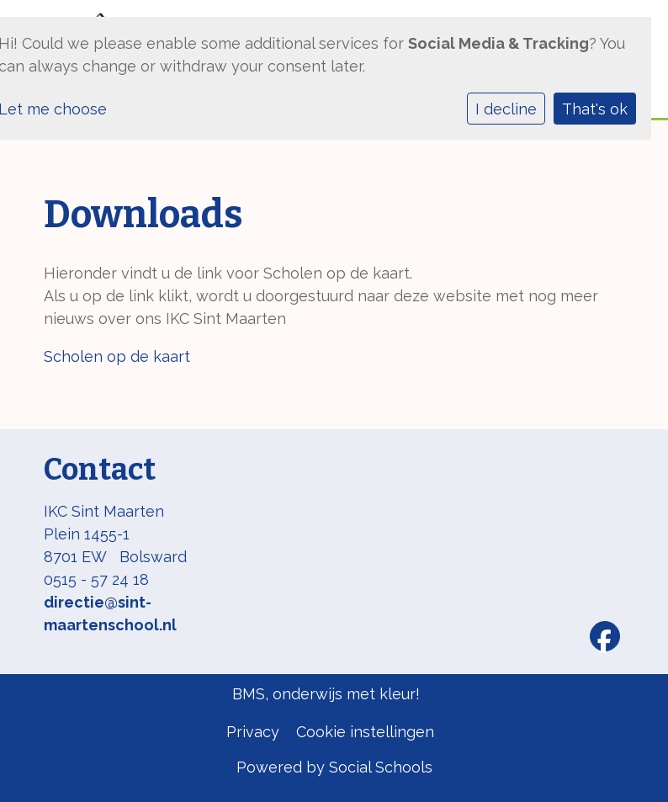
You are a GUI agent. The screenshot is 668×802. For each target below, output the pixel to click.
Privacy (252, 732)
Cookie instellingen (365, 732)
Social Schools (380, 767)
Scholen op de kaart (117, 356)
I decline (506, 109)
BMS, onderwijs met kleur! (326, 694)
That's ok (595, 109)
